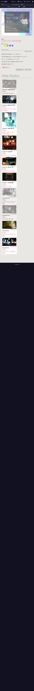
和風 (7, 93)
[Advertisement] (17, 258)
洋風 (16, 40)
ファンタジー (10, 40)
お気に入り (20, 1)
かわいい (8, 132)
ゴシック (11, 170)
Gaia (3, 91)
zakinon (3, 216)
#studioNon (4, 40)
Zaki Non (5, 49)
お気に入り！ (6, 67)
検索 (24, 6)
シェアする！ (29, 69)
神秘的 (19, 40)
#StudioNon (4, 108)
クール (8, 108)
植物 (13, 40)
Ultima (5, 91)
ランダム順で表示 (27, 1)
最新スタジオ (14, 1)
